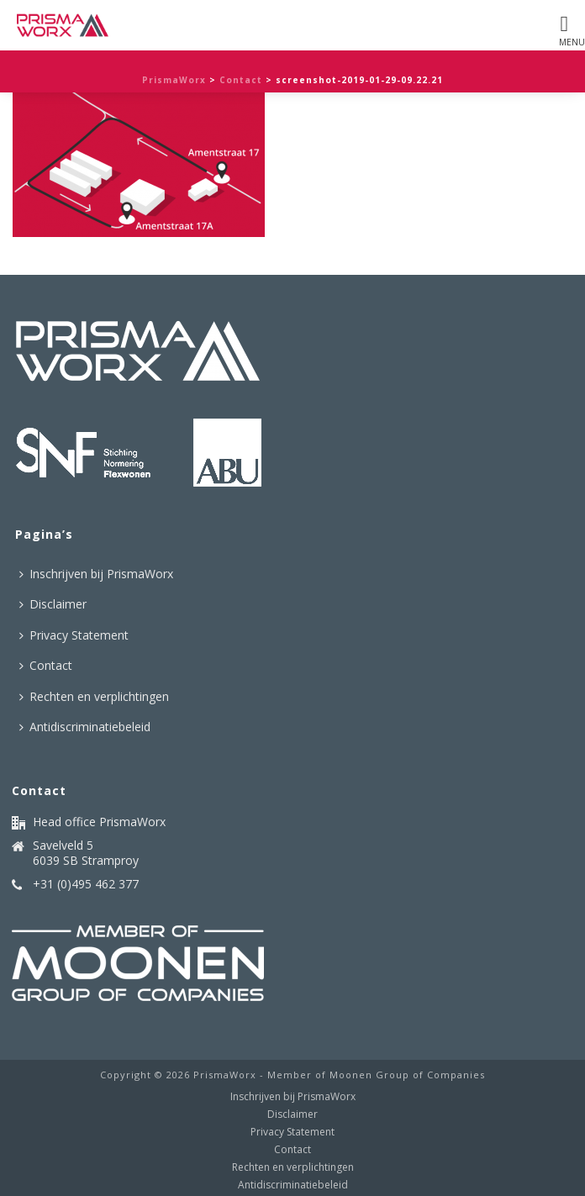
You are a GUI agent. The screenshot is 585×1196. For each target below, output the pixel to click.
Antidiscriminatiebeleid (84, 727)
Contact (240, 80)
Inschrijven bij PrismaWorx (96, 574)
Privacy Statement (74, 635)
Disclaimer (53, 604)
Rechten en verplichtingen (94, 696)
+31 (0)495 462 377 (86, 884)
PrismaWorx (174, 80)
